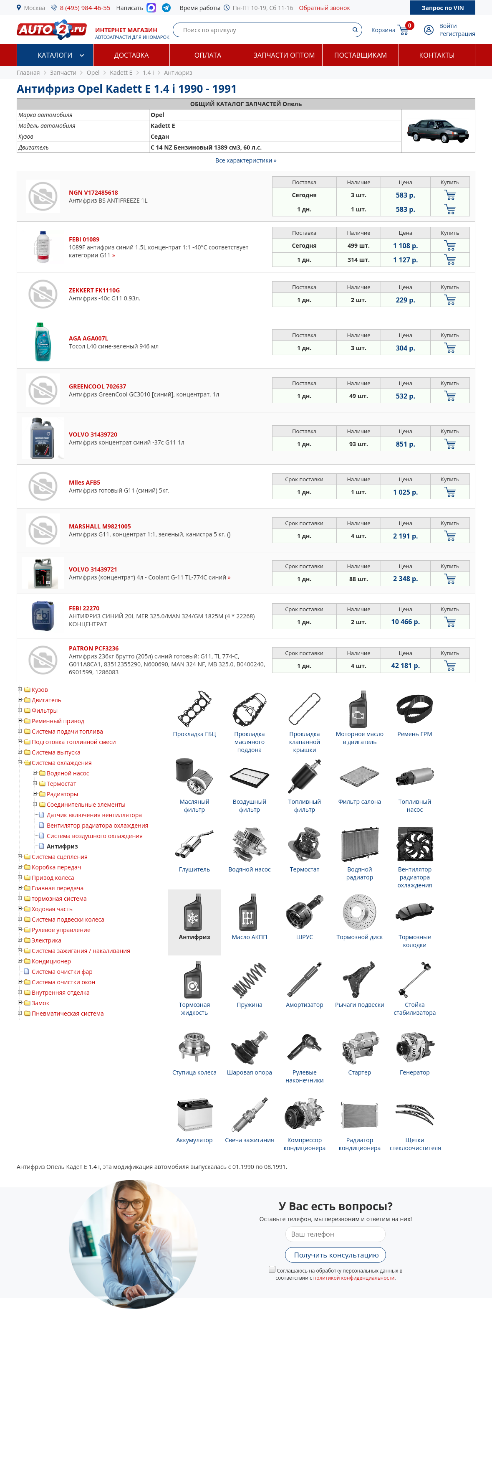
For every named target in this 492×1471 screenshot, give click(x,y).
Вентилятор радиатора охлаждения (98, 825)
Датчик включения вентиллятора (94, 815)
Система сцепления (60, 857)
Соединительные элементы (86, 804)
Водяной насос (68, 773)
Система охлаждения (62, 763)
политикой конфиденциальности (354, 1277)
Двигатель (46, 700)
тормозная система (59, 898)
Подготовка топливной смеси (74, 742)
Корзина (383, 30)
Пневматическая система (68, 1013)
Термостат (61, 784)
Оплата (207, 55)
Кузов (40, 690)
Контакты (436, 55)
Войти (448, 26)
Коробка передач (56, 867)
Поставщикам (360, 55)
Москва (34, 8)
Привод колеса (53, 878)
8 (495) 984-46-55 (85, 7)
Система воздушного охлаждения (95, 836)
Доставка (131, 55)
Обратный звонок (324, 8)
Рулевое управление (61, 930)
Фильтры (45, 710)
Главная (28, 72)
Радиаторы (62, 794)
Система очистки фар (62, 972)
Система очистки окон (63, 982)
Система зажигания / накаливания (81, 951)
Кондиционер (51, 961)
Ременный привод (58, 721)
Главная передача (57, 888)
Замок (40, 1003)
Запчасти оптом (284, 55)
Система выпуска (56, 752)
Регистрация (457, 34)
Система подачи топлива (67, 731)
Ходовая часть (52, 909)
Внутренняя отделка (61, 992)
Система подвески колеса (68, 919)
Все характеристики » (246, 160)
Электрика (46, 940)
